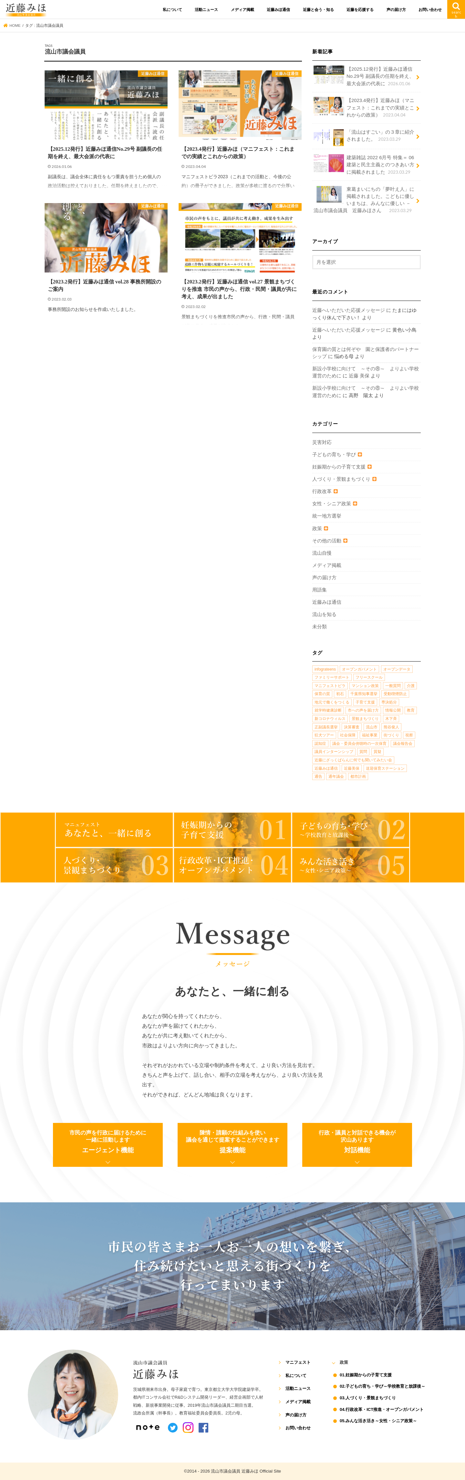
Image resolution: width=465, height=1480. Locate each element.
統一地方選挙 (326, 516)
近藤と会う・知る (318, 9)
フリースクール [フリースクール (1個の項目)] (369, 677)
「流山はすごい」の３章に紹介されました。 (364, 137)
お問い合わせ (430, 9)
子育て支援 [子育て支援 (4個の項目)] (365, 702)
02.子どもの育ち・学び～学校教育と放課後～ (382, 1386)
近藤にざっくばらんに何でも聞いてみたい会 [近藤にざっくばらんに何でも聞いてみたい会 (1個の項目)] (353, 760)
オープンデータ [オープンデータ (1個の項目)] (396, 669)
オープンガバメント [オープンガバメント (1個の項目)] (359, 669)
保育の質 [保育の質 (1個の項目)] (322, 694)
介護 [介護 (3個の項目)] (411, 685)
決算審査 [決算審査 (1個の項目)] (351, 727)
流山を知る (324, 614)
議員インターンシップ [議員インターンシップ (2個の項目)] (334, 751)
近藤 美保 (359, 375)
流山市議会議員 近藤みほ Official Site (246, 1471)
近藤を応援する (360, 9)
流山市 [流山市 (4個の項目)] (371, 727)
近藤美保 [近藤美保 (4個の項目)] (351, 768)
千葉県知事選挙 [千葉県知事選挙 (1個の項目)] (363, 694)
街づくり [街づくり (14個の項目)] (391, 735)
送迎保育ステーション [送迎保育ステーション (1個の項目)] (385, 768)
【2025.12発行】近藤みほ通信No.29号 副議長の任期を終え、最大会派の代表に (364, 76)
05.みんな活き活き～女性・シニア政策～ (378, 1420)
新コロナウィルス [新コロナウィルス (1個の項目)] (330, 718)
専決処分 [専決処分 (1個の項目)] (389, 702)
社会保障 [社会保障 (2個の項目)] (348, 735)
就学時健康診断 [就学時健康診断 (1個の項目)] (328, 710)
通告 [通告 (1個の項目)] (318, 776)
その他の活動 (326, 540)
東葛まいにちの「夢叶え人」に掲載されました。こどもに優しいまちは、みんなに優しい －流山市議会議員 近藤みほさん (364, 200)
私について (172, 9)
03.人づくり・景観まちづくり (368, 1397)
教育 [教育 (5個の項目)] (411, 710)
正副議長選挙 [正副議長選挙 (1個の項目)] (326, 727)
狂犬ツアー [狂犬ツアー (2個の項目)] (324, 735)
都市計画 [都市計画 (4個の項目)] (358, 776)
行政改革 (322, 491)
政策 (317, 528)
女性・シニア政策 (331, 503)
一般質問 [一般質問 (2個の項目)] (393, 685)
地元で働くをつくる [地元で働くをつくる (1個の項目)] (332, 702)
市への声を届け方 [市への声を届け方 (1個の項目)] (363, 710)
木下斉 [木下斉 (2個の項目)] (391, 718)
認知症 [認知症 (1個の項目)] (320, 743)
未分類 (319, 626)
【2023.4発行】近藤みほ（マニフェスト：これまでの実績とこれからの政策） (364, 107)
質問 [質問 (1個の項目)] (363, 751)
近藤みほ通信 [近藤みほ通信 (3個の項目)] (326, 768)
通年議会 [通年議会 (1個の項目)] (336, 776)
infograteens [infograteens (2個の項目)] (325, 669)
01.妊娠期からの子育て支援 (366, 1374)
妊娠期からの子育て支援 (339, 466)
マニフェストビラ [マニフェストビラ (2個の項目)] (330, 685)
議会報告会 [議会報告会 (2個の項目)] (402, 743)
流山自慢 (322, 553)
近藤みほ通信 (278, 9)
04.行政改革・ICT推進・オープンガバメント (382, 1409)
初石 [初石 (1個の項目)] (340, 694)
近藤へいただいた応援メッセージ (348, 310)
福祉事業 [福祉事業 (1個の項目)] (369, 735)
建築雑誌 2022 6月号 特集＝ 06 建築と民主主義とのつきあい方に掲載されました (364, 164)
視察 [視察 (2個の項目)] (409, 735)
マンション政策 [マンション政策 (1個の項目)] (365, 685)
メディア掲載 (242, 9)
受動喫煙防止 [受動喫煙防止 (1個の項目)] (395, 694)
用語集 (319, 589)
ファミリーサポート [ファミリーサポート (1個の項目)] (332, 677)
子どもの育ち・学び (334, 454)
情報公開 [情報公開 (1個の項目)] (393, 710)
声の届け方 (396, 9)
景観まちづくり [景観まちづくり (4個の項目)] (365, 718)
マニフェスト (298, 1362)
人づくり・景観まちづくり (341, 479)
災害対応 (322, 442)
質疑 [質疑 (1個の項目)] (377, 751)
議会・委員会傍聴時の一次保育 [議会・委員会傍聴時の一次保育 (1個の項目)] (359, 743)
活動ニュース (206, 9)
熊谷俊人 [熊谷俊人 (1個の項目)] (391, 727)
